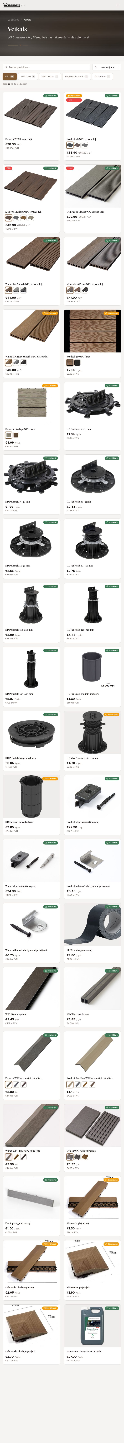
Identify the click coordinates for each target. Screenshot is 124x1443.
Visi (9, 76)
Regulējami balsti (76, 76)
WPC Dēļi (28, 76)
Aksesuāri (102, 76)
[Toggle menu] (118, 5)
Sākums (13, 19)
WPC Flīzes (50, 76)
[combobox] (106, 67)
